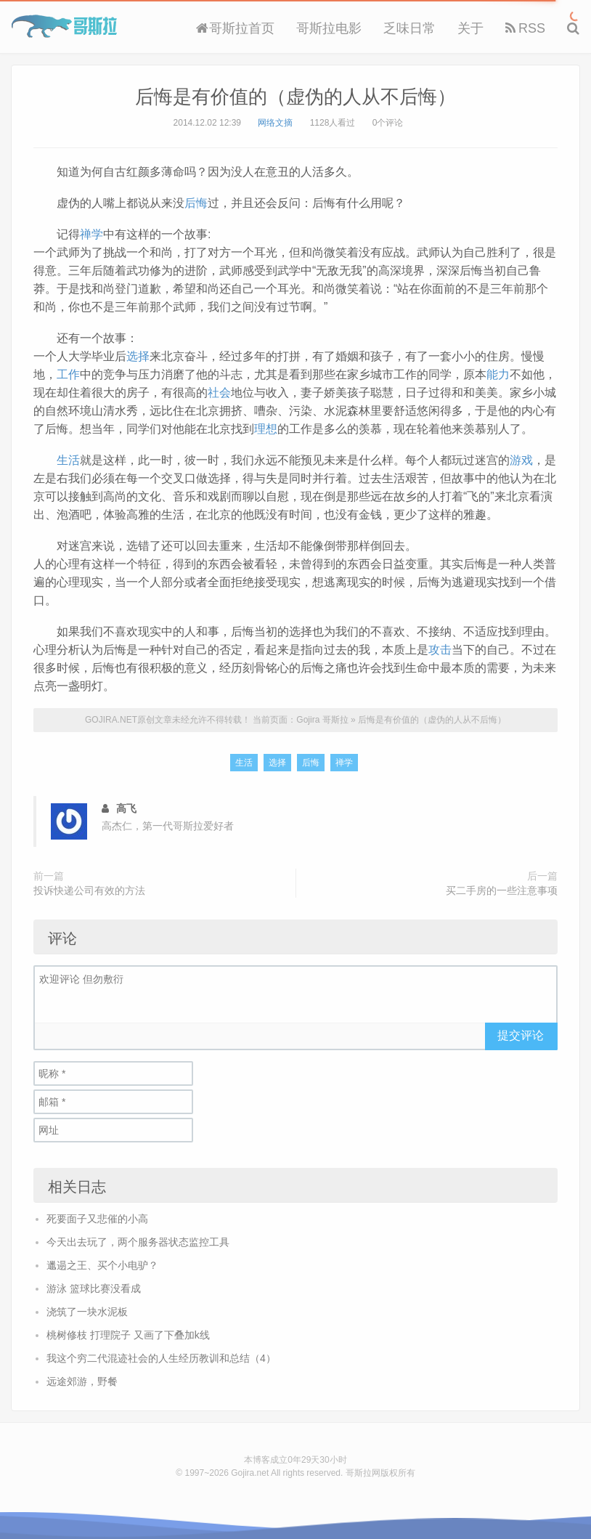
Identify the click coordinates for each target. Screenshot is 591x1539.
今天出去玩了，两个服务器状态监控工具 (137, 1242)
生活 (68, 460)
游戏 (521, 460)
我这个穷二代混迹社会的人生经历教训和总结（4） (161, 1358)
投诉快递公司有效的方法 (89, 890)
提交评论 (520, 1035)
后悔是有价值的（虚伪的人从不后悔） (295, 96)
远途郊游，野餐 (82, 1381)
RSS (525, 28)
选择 (138, 356)
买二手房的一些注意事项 (502, 890)
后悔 (196, 203)
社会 (219, 392)
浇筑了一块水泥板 (87, 1311)
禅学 (91, 234)
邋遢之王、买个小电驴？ (102, 1265)
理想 (265, 429)
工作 (68, 374)
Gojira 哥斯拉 (64, 26)
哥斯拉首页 (235, 28)
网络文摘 (275, 123)
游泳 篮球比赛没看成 (93, 1288)
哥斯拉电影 (329, 28)
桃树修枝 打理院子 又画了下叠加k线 (128, 1335)
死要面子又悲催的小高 (97, 1219)
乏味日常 (409, 28)
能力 (498, 374)
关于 (470, 28)
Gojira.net (250, 1473)
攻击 (440, 649)
